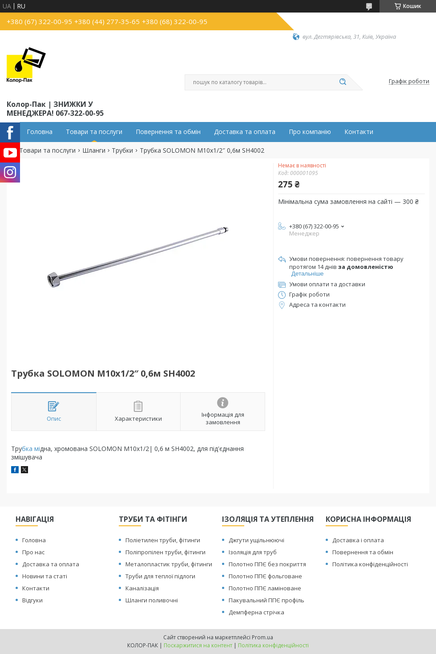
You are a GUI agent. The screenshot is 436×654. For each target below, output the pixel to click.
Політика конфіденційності (370, 564)
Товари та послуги (94, 132)
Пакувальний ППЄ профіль (266, 600)
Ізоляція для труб (253, 552)
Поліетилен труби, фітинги (162, 540)
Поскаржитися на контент (198, 645)
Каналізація (142, 588)
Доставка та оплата (244, 132)
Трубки (122, 150)
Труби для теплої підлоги (160, 576)
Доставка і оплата (358, 540)
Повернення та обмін (168, 132)
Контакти (358, 132)
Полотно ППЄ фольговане (265, 576)
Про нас (33, 552)
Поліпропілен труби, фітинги (165, 552)
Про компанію (310, 132)
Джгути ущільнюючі (256, 540)
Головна (39, 132)
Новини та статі (44, 576)
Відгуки (32, 600)
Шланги (93, 150)
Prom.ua (262, 637)
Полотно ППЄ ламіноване (265, 588)
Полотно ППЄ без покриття (267, 564)
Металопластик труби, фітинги (168, 564)
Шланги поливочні (151, 600)
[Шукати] (342, 82)
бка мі (31, 448)
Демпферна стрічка (256, 612)
